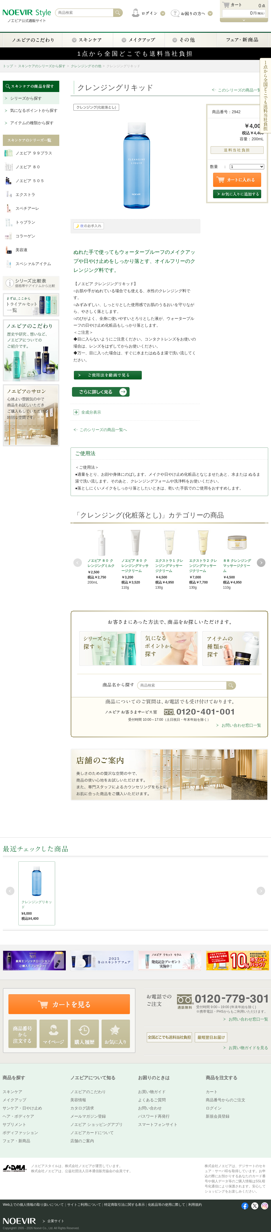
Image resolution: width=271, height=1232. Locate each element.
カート (212, 1091)
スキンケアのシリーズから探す (41, 66)
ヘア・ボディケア (18, 1116)
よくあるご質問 (152, 1100)
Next (261, 562)
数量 (214, 166)
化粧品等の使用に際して (166, 1205)
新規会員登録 (218, 1116)
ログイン (214, 1108)
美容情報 (78, 1100)
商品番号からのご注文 (225, 1100)
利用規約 (195, 1205)
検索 (231, 685)
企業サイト (55, 1221)
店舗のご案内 (82, 1141)
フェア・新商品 (16, 1141)
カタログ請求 (82, 1108)
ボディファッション (20, 1132)
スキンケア (12, 1091)
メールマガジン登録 (88, 1116)
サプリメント (14, 1124)
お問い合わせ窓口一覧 (241, 725)
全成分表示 (91, 412)
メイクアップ (14, 1100)
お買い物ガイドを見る (248, 1047)
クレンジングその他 (86, 66)
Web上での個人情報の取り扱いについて (33, 1205)
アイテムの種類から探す (32, 123)
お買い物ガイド (152, 1091)
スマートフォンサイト (158, 1124)
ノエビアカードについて (92, 1132)
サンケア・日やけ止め (22, 1108)
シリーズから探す (26, 98)
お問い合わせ (150, 1108)
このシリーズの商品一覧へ (241, 90)
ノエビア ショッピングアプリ (96, 1124)
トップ (8, 66)
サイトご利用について (84, 1205)
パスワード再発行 (154, 1116)
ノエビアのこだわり (88, 1091)
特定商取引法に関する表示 (124, 1205)
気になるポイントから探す (34, 110)
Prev (77, 562)
